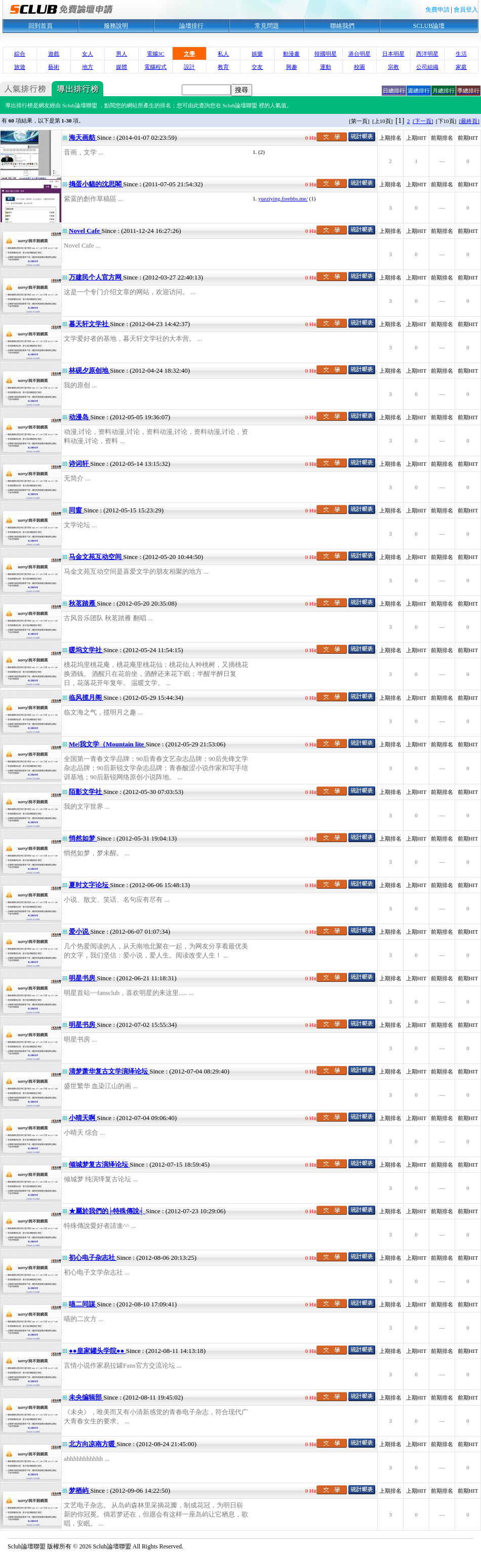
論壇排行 (191, 25)
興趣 (291, 67)
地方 (87, 67)
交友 (257, 67)
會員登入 (466, 9)
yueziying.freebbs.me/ (283, 198)
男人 (121, 54)
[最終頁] (469, 121)
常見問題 (267, 25)
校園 (359, 67)
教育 (223, 67)
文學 (189, 54)
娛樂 (257, 54)
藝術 (53, 67)
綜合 (19, 54)
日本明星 (393, 54)
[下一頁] (423, 121)
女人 (87, 54)
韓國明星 (325, 54)
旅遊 (19, 67)
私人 (223, 54)
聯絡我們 (342, 25)
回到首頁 (40, 25)
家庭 (461, 67)
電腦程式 (155, 67)
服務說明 (116, 25)
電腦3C (156, 54)
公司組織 (427, 67)
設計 (189, 67)
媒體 (121, 67)
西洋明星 (427, 54)
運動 (325, 67)
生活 (461, 54)
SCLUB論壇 (429, 25)
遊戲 (53, 54)
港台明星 (359, 54)
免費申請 (437, 9)
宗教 (393, 67)
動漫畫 (291, 54)
